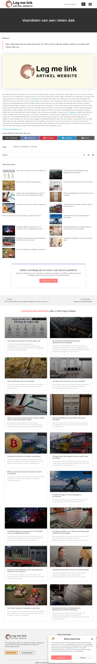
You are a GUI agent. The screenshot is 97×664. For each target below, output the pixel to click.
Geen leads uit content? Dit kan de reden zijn (31, 170)
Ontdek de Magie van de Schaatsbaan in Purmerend (67, 495)
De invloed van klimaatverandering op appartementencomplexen (66, 342)
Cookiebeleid (71, 662)
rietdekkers (73, 112)
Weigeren (83, 657)
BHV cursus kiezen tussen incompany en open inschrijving (21, 215)
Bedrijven (5, 38)
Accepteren (61, 657)
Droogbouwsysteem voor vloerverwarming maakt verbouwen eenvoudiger (70, 532)
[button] (92, 639)
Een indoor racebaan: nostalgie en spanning (30, 249)
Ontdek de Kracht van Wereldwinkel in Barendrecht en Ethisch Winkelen (66, 609)
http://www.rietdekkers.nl (12, 129)
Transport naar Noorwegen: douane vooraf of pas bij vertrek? (70, 457)
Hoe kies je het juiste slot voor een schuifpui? (78, 182)
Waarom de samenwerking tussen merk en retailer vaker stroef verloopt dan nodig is (26, 419)
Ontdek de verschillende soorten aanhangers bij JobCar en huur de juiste (24, 570)
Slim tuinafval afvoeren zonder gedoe (28, 182)
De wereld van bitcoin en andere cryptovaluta (31, 204)
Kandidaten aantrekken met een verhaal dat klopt (70, 570)
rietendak (33, 99)
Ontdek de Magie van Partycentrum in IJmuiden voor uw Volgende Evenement (24, 532)
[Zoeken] (83, 4)
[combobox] (72, 4)
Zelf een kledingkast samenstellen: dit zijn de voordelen (68, 419)
